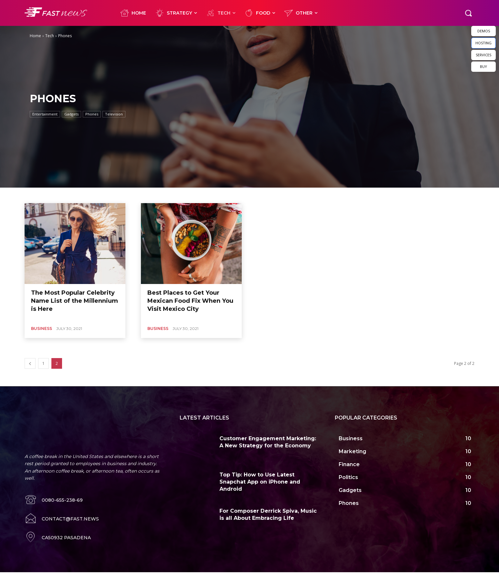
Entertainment (45, 114)
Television (113, 114)
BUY (483, 66)
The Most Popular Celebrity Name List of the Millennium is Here (74, 300)
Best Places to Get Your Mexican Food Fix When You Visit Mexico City (190, 300)
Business (41, 328)
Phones (92, 114)
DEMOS (483, 30)
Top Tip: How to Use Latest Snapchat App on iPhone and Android (259, 482)
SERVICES (483, 54)
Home (35, 35)
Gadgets (71, 114)
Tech (49, 35)
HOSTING (483, 42)
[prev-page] (30, 363)
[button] (468, 13)
